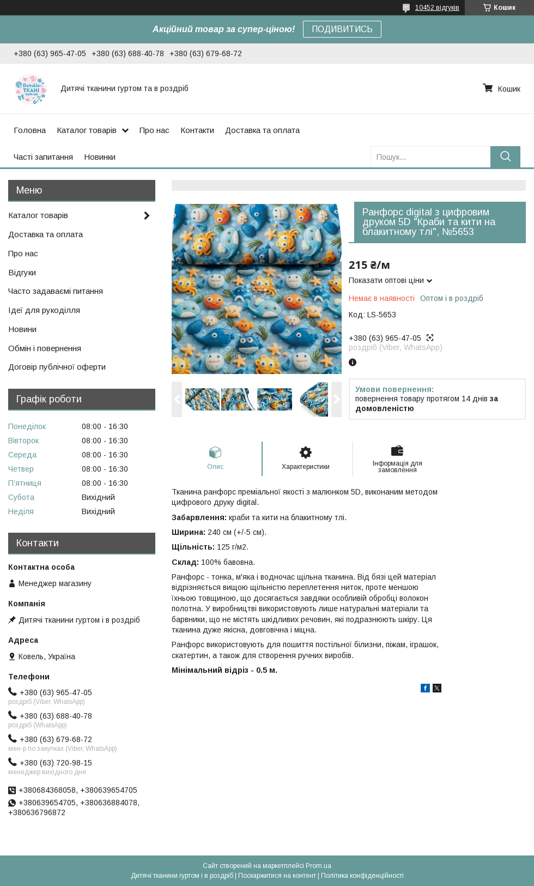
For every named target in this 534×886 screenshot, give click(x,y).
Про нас (154, 130)
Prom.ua (318, 866)
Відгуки (22, 272)
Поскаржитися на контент (277, 875)
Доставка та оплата (262, 130)
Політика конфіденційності (362, 875)
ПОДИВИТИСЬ (342, 29)
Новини (22, 329)
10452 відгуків (437, 7)
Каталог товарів (87, 130)
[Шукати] (505, 156)
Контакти (197, 130)
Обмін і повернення (44, 348)
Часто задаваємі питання (55, 291)
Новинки (100, 156)
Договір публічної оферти (57, 366)
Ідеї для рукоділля (44, 310)
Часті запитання (43, 156)
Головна (30, 130)
